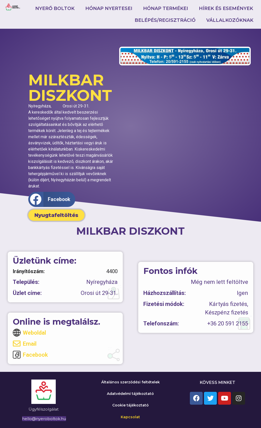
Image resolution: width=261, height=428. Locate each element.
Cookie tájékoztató (130, 405)
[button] (51, 199)
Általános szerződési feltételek (130, 382)
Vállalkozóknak (229, 20)
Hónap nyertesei (108, 8)
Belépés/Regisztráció (165, 20)
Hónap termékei (165, 8)
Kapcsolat (130, 417)
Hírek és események (226, 8)
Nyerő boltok (54, 8)
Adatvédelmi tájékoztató (130, 393)
